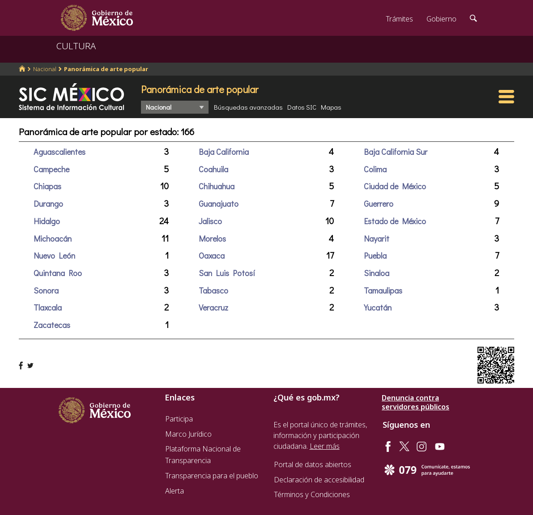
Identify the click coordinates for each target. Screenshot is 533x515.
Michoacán (53, 238)
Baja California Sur (395, 151)
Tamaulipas (383, 290)
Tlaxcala (48, 307)
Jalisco (210, 221)
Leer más (325, 446)
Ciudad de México (395, 186)
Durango (48, 203)
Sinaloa (376, 273)
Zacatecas (52, 324)
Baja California (224, 151)
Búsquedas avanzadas (248, 106)
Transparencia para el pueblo (211, 476)
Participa (179, 419)
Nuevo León (54, 255)
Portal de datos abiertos (312, 464)
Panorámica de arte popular (106, 69)
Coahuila (213, 169)
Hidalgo (47, 221)
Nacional (44, 69)
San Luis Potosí (227, 273)
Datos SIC (301, 106)
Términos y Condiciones (312, 494)
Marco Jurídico (188, 434)
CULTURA (76, 46)
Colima (375, 169)
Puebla (375, 255)
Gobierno (441, 19)
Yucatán (378, 307)
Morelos (212, 238)
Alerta (174, 491)
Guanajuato (219, 203)
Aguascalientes (59, 151)
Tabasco (213, 290)
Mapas (331, 106)
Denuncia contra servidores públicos (415, 402)
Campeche (51, 169)
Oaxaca (212, 255)
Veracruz (213, 307)
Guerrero (378, 203)
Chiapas (47, 186)
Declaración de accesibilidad (319, 480)
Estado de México (395, 221)
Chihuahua (217, 186)
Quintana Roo (58, 273)
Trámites (399, 19)
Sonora (46, 290)
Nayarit (376, 238)
